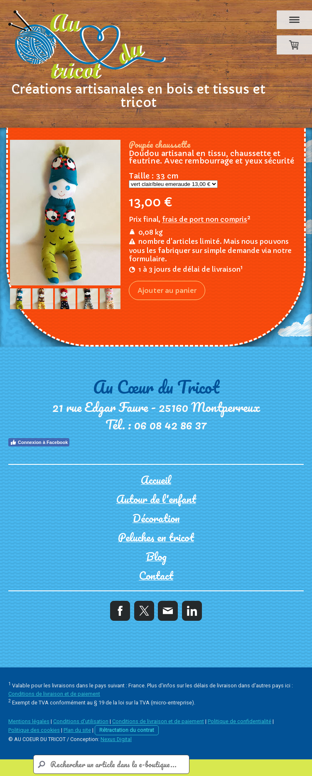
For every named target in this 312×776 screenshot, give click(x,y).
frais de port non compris (204, 210)
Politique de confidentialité (239, 721)
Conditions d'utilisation (80, 721)
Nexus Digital (116, 739)
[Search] (111, 764)
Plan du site (77, 730)
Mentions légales (28, 721)
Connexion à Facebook (39, 442)
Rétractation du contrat (126, 730)
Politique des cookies (34, 730)
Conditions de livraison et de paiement (54, 694)
